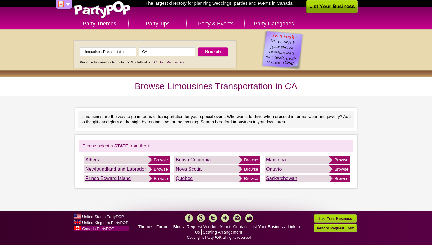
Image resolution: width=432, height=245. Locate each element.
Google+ (201, 218)
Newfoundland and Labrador (116, 169)
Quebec (184, 178)
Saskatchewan (281, 178)
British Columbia (193, 159)
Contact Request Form (171, 62)
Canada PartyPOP (98, 228)
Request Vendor (202, 226)
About (225, 226)
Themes (146, 226)
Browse (161, 160)
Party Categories (274, 24)
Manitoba (276, 159)
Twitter (213, 218)
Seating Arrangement (222, 232)
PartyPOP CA (102, 10)
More (225, 218)
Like (249, 218)
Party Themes (99, 24)
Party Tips (158, 24)
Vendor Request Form (335, 228)
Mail (237, 218)
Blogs (178, 226)
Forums (163, 226)
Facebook (189, 218)
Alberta (93, 159)
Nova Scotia (189, 169)
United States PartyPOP (103, 216)
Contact (240, 226)
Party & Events (216, 24)
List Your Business (267, 226)
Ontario (274, 169)
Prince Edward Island (108, 178)
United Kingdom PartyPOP (105, 222)
